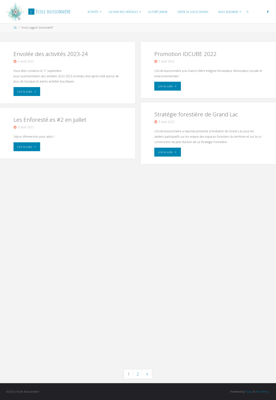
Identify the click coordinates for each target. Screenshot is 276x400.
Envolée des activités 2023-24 (51, 54)
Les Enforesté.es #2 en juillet (50, 119)
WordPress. (263, 391)
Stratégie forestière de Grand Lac (196, 114)
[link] (247, 11)
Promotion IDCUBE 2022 (185, 54)
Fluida (249, 391)
